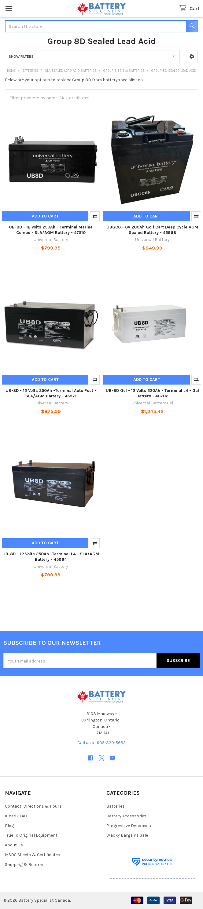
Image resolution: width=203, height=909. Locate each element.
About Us (14, 845)
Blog (9, 825)
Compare (95, 216)
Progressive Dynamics (128, 825)
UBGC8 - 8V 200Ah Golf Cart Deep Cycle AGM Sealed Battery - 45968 (152, 230)
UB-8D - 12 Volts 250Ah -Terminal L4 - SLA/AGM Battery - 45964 (50, 556)
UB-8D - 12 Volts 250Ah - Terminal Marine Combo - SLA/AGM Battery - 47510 (51, 230)
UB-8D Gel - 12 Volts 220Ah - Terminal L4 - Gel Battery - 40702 (152, 393)
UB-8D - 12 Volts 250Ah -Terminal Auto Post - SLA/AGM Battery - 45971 (51, 393)
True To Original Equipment (31, 835)
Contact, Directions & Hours (33, 806)
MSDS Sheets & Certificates (32, 854)
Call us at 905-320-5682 (101, 742)
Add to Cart (45, 216)
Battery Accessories (126, 816)
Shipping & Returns (25, 864)
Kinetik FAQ (16, 816)
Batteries (115, 806)
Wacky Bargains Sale (127, 835)
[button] (192, 56)
